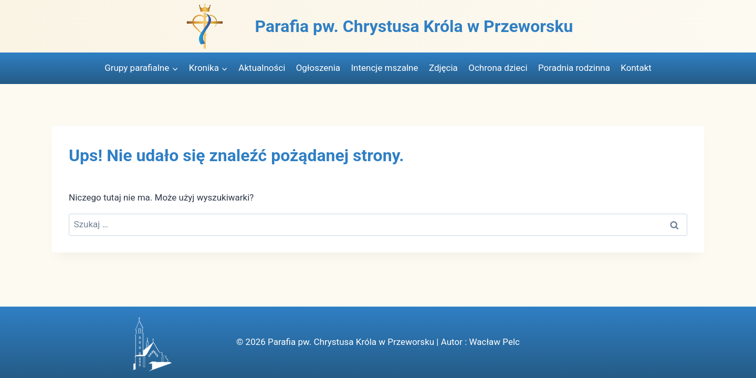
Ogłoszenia (318, 67)
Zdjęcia (443, 67)
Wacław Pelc (494, 342)
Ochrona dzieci (497, 67)
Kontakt (636, 67)
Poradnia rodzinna (574, 67)
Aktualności (261, 67)
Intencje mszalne (384, 67)
